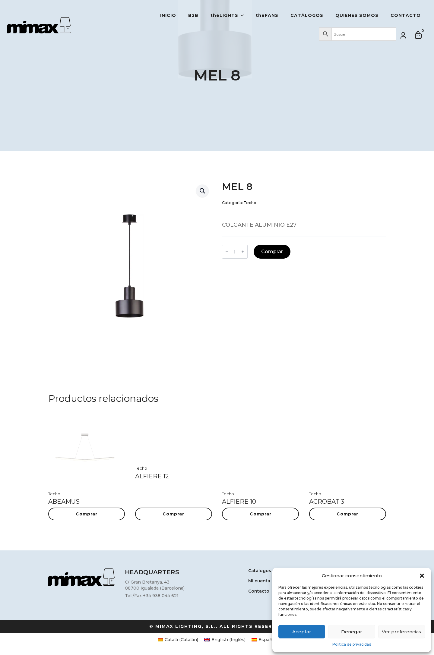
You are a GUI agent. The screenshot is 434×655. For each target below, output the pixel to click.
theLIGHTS (224, 15)
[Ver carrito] (418, 35)
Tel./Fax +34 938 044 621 (152, 595)
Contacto (406, 15)
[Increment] (242, 251)
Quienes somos (357, 15)
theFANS (267, 15)
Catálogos (306, 15)
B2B (193, 15)
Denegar (351, 632)
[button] (422, 576)
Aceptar (301, 632)
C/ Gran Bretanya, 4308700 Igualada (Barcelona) (155, 585)
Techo (250, 202)
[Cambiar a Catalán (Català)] (178, 640)
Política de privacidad (351, 644)
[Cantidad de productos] (235, 252)
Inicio (168, 15)
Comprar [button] (86, 514)
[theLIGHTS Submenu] (244, 15)
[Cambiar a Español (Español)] (264, 640)
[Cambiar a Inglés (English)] (225, 640)
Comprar (272, 251)
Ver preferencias (401, 632)
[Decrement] (226, 251)
